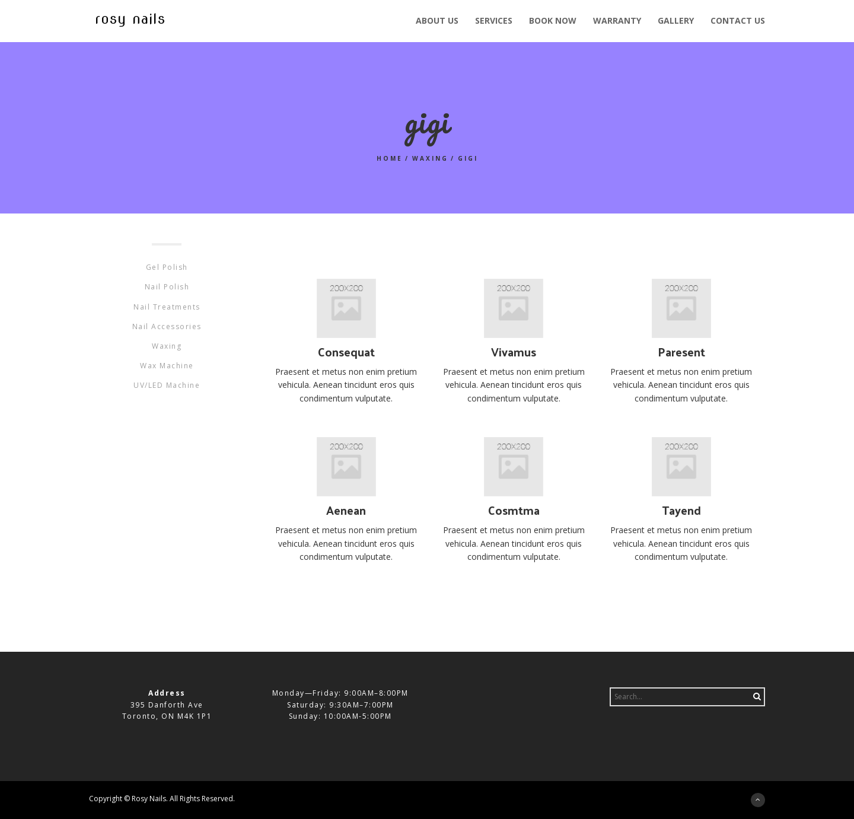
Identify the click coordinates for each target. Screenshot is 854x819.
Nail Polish (167, 287)
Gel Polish (167, 267)
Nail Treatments (166, 307)
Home (390, 158)
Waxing (430, 158)
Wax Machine (167, 366)
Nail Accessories (167, 326)
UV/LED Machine (166, 385)
